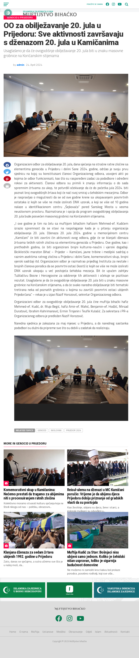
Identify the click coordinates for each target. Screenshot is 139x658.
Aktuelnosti (110, 632)
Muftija (35, 632)
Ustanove (48, 632)
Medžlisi (61, 632)
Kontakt (125, 632)
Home (12, 632)
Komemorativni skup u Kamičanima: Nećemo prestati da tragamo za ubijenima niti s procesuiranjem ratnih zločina (34, 493)
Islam (98, 632)
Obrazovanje (76, 632)
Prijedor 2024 (73, 430)
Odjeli (89, 632)
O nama (23, 632)
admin (20, 65)
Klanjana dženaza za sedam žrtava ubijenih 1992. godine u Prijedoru (28, 554)
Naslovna (56, 430)
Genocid (42, 430)
